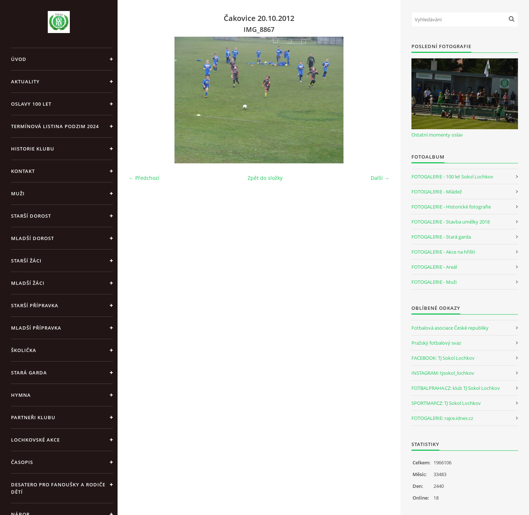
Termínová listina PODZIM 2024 (55, 126)
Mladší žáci (27, 283)
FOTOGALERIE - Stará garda (441, 236)
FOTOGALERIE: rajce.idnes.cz (442, 418)
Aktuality (25, 81)
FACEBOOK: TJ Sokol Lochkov (443, 358)
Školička (23, 350)
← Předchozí (144, 177)
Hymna (21, 395)
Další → (380, 177)
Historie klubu (32, 148)
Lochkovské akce (35, 439)
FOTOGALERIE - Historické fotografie (451, 206)
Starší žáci (26, 260)
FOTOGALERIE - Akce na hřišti (443, 252)
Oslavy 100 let (31, 104)
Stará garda (29, 372)
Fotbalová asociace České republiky (450, 327)
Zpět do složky (265, 177)
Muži (18, 193)
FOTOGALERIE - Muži (434, 282)
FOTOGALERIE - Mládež (436, 191)
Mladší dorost (32, 238)
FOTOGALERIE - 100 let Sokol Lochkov (452, 176)
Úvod (18, 59)
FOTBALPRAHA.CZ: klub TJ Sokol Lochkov (455, 388)
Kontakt (23, 171)
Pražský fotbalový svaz (436, 343)
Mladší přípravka (36, 327)
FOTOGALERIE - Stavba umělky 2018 (450, 221)
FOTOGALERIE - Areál (434, 267)
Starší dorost (31, 216)
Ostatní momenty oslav (437, 134)
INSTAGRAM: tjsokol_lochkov (442, 373)
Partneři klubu (33, 417)
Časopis (22, 462)
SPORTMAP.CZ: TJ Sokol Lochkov (446, 403)
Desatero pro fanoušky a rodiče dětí (58, 488)
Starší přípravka (34, 305)
